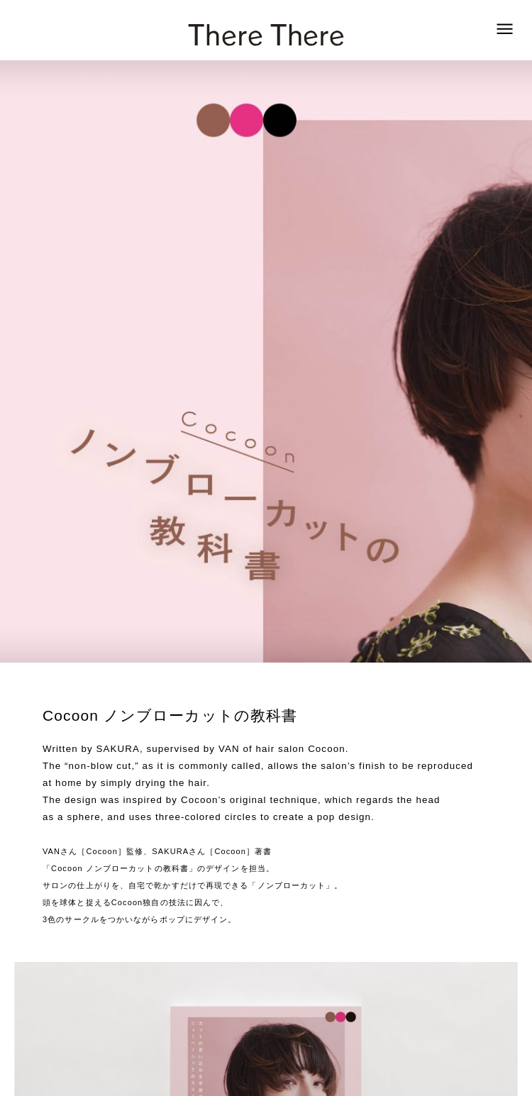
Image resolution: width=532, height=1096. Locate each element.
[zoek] (505, 29)
